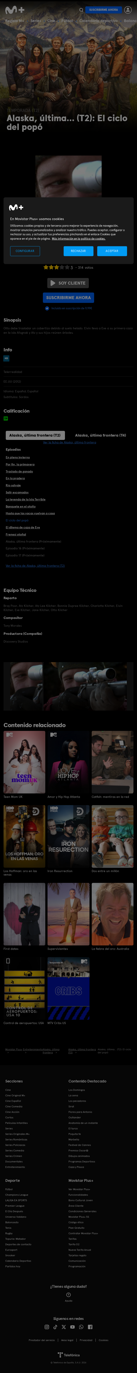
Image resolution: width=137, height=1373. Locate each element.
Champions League (16, 1194)
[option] (27, 686)
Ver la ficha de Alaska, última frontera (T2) (35, 565)
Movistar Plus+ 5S (78, 1216)
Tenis (8, 1227)
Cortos (9, 1117)
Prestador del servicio (42, 1340)
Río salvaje (13, 485)
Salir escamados (17, 492)
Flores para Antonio (80, 1112)
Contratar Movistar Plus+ (83, 1233)
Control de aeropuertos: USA (24, 1023)
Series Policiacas (15, 1145)
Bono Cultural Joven (80, 1200)
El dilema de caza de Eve (23, 527)
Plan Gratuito (76, 1227)
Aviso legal (67, 1340)
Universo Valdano (15, 1216)
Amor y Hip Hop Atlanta (64, 797)
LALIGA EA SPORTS (16, 1200)
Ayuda (68, 1297)
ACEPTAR (112, 251)
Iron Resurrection (60, 871)
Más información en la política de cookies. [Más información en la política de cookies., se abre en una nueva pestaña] (79, 238)
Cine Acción (12, 1112)
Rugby (8, 1233)
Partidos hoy (12, 1266)
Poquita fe (74, 1134)
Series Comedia (14, 1150)
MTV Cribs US (57, 1023)
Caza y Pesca (76, 1167)
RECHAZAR (78, 251)
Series (35, 20)
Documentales (14, 1161)
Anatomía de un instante (83, 1123)
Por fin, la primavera (20, 464)
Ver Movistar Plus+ (79, 1189)
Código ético (76, 1222)
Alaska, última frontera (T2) (35, 435)
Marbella (73, 1139)
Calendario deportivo (98, 20)
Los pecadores (77, 1100)
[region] (69, 230)
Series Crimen (13, 1156)
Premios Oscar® (78, 1150)
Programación (77, 1266)
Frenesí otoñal (16, 534)
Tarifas (72, 1238)
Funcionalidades (78, 1194)
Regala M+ (14, 20)
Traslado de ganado (19, 471)
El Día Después (14, 1211)
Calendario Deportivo (18, 1260)
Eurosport (11, 1249)
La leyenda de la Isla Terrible (26, 499)
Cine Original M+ (15, 1095)
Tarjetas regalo (77, 1255)
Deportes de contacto (18, 1244)
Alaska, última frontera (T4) (100, 435)
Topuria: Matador (15, 1238)
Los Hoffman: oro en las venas (20, 872)
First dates (11, 949)
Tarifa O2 (74, 1244)
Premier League (15, 1205)
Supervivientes (58, 949)
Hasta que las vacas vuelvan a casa (30, 513)
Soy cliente (68, 283)
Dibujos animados (79, 1156)
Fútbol (67, 20)
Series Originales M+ (17, 1134)
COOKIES (103, 1340)
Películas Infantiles (16, 1123)
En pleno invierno (18, 457)
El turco (73, 1128)
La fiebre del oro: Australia (110, 949)
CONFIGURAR (25, 251)
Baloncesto (12, 1222)
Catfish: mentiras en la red (110, 797)
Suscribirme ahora (103, 9)
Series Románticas (16, 1139)
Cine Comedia (13, 1106)
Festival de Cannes (79, 1145)
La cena (73, 1095)
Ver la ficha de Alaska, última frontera (69, 442)
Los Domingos (76, 1089)
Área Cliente (76, 1205)
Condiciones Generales (82, 1211)
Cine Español (13, 1100)
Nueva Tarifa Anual (79, 1249)
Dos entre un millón (105, 871)
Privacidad (86, 1340)
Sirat (71, 1106)
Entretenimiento (15, 1167)
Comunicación (77, 1260)
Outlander (74, 1117)
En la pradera (15, 478)
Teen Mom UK (13, 797)
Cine (51, 20)
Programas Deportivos (81, 1161)
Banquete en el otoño (21, 506)
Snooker (10, 1255)
